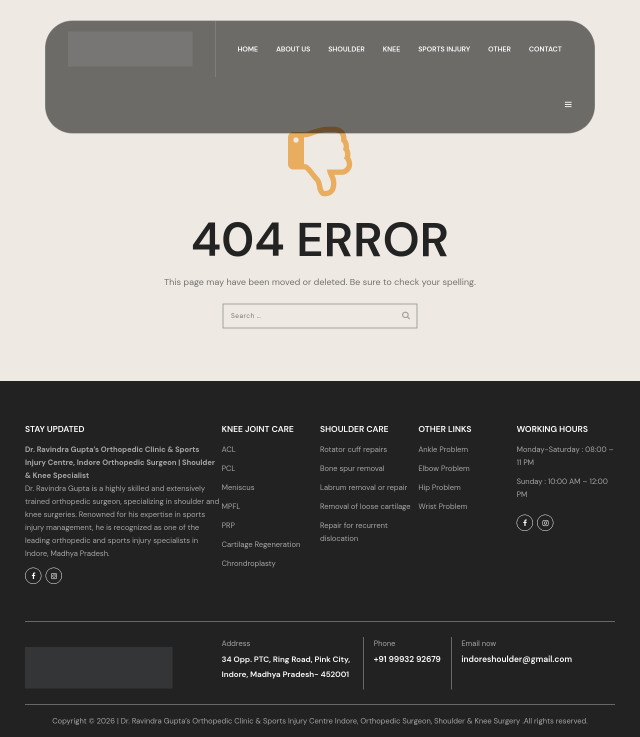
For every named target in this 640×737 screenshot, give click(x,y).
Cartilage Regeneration (261, 545)
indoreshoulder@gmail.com (512, 659)
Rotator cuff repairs (353, 449)
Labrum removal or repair (364, 487)
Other (499, 49)
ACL (229, 449)
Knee (391, 49)
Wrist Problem (443, 507)
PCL (228, 469)
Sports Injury (444, 49)
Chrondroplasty (249, 563)
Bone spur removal (352, 469)
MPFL (231, 507)
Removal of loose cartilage (365, 507)
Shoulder (346, 49)
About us (293, 49)
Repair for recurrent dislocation (354, 532)
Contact (545, 49)
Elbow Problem (444, 469)
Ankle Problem (443, 449)
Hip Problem (439, 487)
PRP (228, 525)
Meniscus (238, 487)
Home (248, 49)
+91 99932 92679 (406, 659)
